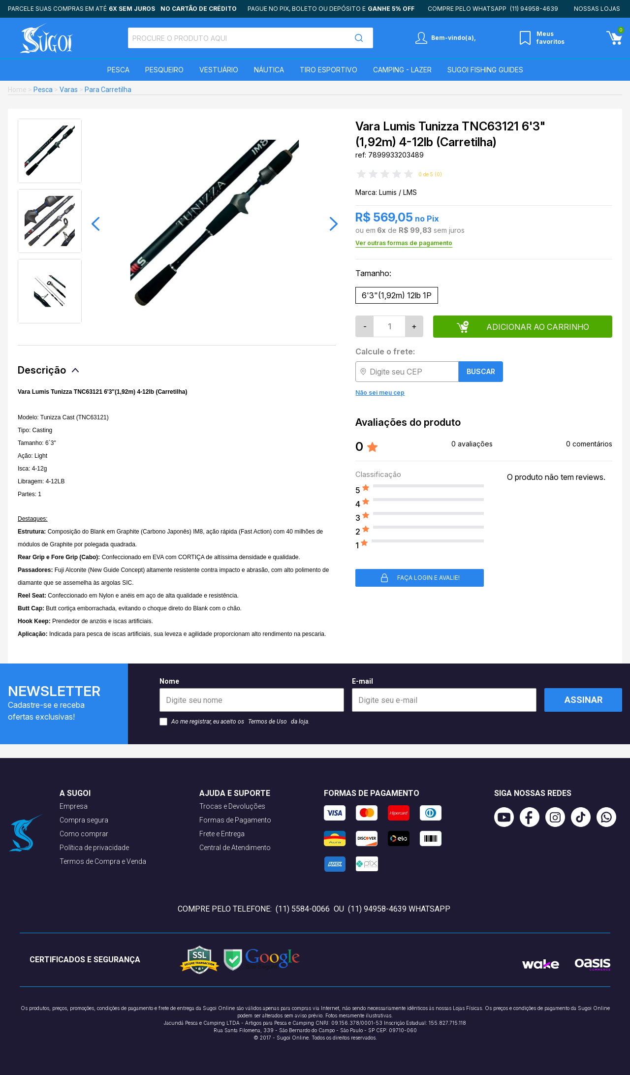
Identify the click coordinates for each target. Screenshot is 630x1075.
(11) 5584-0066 (303, 909)
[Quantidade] (389, 326)
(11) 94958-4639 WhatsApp (399, 909)
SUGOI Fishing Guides (485, 69)
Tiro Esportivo (328, 69)
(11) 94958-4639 (534, 8)
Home (17, 90)
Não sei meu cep (380, 392)
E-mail (444, 694)
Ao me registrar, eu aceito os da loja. (234, 722)
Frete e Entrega (222, 834)
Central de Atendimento (235, 848)
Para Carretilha (108, 90)
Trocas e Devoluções (232, 806)
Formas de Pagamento (235, 820)
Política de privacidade (94, 848)
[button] (95, 224)
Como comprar (84, 834)
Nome (251, 694)
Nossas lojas (597, 8)
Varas (69, 90)
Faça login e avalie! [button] (419, 578)
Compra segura (84, 820)
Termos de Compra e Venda (103, 861)
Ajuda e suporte (234, 793)
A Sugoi (75, 793)
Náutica (269, 69)
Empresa (74, 806)
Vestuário (218, 69)
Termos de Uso (267, 721)
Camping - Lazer (402, 69)
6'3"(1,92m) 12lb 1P (397, 295)
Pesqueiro (164, 69)
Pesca (118, 69)
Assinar (583, 700)
